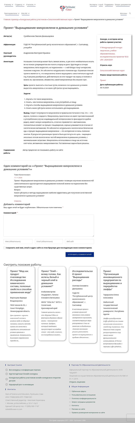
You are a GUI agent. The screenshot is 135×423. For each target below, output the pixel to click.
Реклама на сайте (78, 409)
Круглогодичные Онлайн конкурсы (23, 374)
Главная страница (11, 19)
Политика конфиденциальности (84, 398)
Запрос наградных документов (83, 402)
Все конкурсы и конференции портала (24, 370)
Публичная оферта (79, 391)
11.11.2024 (18, 178)
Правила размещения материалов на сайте (88, 412)
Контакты (75, 405)
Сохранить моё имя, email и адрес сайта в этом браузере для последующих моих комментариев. (49, 248)
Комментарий (11, 213)
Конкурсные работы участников (33, 19)
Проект (103, 80)
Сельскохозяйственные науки (60, 19)
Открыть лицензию (77, 382)
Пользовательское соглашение (83, 395)
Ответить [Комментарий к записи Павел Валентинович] (17, 201)
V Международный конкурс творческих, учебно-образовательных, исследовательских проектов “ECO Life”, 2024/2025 (114, 53)
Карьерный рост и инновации (21, 384)
